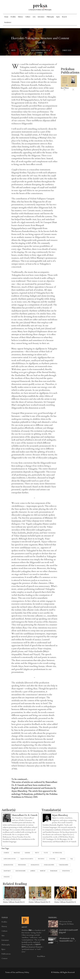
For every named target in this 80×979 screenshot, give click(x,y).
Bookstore (7, 22)
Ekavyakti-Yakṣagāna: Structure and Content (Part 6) (40, 40)
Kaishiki (27, 853)
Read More (41, 956)
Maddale (17, 853)
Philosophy (50, 17)
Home (6, 17)
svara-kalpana (49, 865)
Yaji (71, 859)
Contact (4, 958)
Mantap (42, 871)
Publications (6, 954)
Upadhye (7, 877)
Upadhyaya (66, 871)
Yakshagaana (63, 865)
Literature (41, 17)
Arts (34, 17)
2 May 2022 (66, 50)
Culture (27, 17)
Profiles (13, 17)
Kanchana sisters (10, 859)
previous (64, 89)
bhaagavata (35, 865)
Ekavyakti (7, 871)
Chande (6, 853)
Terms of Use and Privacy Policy (17, 972)
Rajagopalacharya (27, 859)
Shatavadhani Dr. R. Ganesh (40, 51)
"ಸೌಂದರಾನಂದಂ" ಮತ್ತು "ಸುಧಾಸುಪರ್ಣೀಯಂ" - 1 (67, 939)
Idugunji (52, 859)
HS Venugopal (57, 853)
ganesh (32, 871)
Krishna (62, 859)
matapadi (41, 859)
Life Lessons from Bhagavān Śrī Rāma (66, 922)
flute (46, 853)
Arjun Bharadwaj (60, 815)
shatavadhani (20, 871)
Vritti (37, 853)
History (20, 17)
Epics (58, 17)
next (73, 89)
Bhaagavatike (8, 865)
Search (64, 17)
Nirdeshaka (22, 865)
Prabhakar (53, 871)
